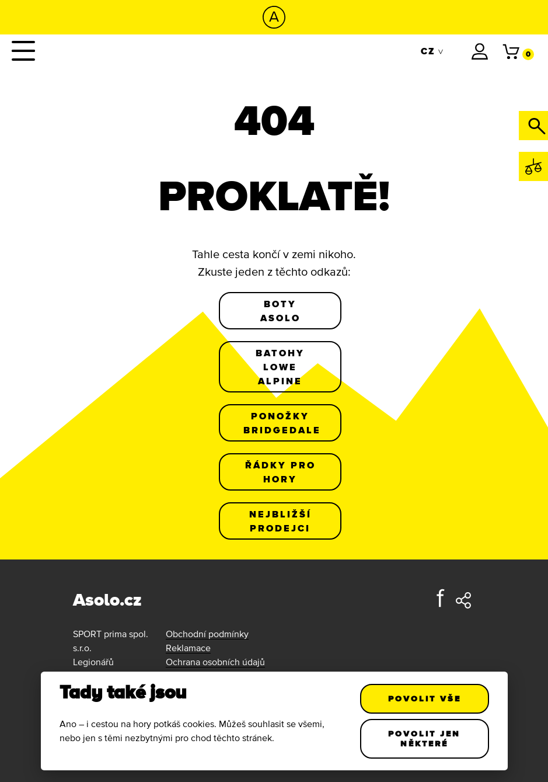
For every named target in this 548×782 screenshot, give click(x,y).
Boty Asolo (280, 310)
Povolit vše (424, 698)
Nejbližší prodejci (280, 521)
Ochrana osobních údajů (215, 661)
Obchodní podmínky (207, 633)
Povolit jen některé (424, 738)
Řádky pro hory (280, 472)
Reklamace (188, 647)
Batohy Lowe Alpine (280, 366)
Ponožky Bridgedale (282, 423)
